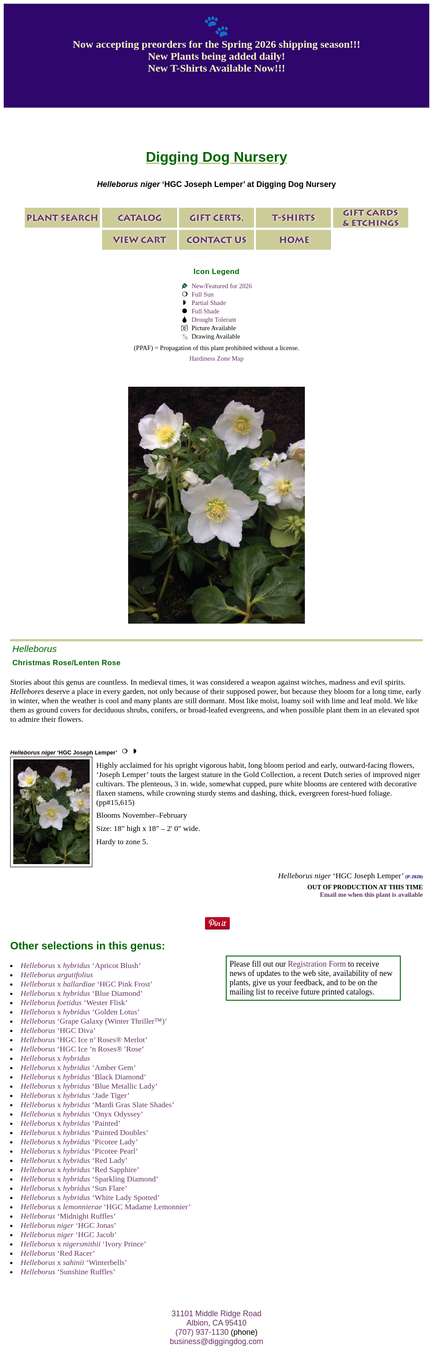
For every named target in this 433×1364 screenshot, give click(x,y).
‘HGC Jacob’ (69, 1234)
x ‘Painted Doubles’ (84, 1132)
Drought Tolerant (213, 319)
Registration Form (317, 964)
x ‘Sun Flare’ (74, 1188)
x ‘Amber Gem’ (78, 1067)
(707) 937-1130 (201, 1332)
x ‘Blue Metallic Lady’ (89, 1086)
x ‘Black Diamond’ (83, 1076)
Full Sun (202, 294)
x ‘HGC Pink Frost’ (87, 983)
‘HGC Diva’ (58, 1030)
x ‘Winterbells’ (74, 1262)
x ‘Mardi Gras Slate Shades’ (98, 1104)
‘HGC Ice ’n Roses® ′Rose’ (82, 1048)
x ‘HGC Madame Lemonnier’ (106, 1206)
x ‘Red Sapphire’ (80, 1169)
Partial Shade (208, 302)
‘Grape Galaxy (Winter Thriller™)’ (94, 1021)
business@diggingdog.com (216, 1341)
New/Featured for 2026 (221, 286)
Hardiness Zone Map (217, 358)
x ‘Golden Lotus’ (80, 1011)
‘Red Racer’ (58, 1253)
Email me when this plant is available (371, 894)
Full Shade (205, 311)
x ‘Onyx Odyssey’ (82, 1113)
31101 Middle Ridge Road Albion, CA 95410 (216, 1318)
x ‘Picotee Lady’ (79, 1141)
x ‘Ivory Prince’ (83, 1243)
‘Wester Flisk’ (74, 1002)
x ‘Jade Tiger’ (75, 1095)
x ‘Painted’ (71, 1123)
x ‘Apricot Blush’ (81, 965)
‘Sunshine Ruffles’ (68, 1271)
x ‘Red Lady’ (74, 1160)
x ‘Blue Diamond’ (82, 993)
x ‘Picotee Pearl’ (79, 1151)
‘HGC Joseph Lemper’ (63, 752)
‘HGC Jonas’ (69, 1225)
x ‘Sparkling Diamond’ (90, 1178)
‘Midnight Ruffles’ (68, 1216)
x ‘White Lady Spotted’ (90, 1197)
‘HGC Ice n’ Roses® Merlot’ (84, 1039)
